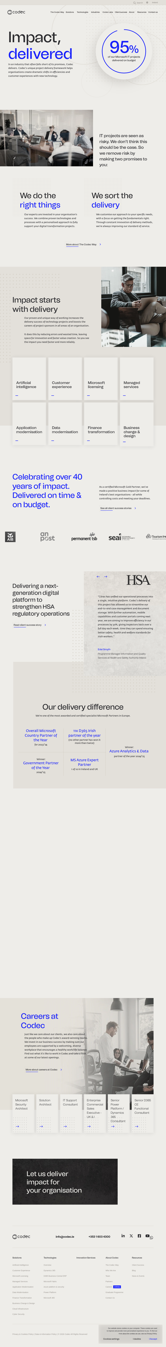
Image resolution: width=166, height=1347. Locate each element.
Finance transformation (101, 429)
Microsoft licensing (96, 384)
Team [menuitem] (108, 1276)
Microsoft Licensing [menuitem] (20, 1276)
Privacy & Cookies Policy (22, 1334)
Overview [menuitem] (47, 1265)
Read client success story (30, 645)
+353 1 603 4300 (99, 1236)
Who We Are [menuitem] (111, 1270)
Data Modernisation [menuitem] (20, 1292)
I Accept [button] (153, 1339)
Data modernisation (65, 429)
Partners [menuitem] (109, 1281)
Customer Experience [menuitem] (21, 1270)
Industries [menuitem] (95, 12)
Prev (99, 577)
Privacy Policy (152, 1334)
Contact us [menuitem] (153, 12)
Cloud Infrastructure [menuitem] (20, 1309)
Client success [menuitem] (121, 12)
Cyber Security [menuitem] (18, 1314)
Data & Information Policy (45, 1334)
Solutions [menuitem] (70, 12)
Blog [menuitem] (134, 1270)
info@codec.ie (65, 1236)
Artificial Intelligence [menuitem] (20, 1265)
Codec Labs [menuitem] (108, 12)
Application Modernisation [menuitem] (22, 1287)
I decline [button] (137, 1339)
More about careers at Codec (44, 1069)
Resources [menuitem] (141, 12)
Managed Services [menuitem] (20, 1281)
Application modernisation (29, 429)
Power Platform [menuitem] (50, 1292)
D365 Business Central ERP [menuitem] (55, 1276)
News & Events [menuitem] (138, 1276)
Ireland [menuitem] (155, 2)
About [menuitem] (131, 12)
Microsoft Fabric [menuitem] (50, 1281)
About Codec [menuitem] (112, 1258)
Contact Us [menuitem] (110, 1298)
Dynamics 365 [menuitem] (49, 1270)
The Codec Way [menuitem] (57, 12)
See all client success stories (118, 508)
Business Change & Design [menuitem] (23, 1303)
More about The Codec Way (83, 244)
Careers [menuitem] (109, 1287)
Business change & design (132, 431)
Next (107, 577)
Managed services (132, 384)
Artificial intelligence (26, 384)
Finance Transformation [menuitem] (22, 1298)
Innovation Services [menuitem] (86, 1258)
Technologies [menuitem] (82, 12)
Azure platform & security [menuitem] (54, 1287)
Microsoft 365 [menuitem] (49, 1298)
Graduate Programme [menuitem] (114, 1292)
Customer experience (62, 384)
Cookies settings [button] (111, 1339)
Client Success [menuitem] (138, 1265)
